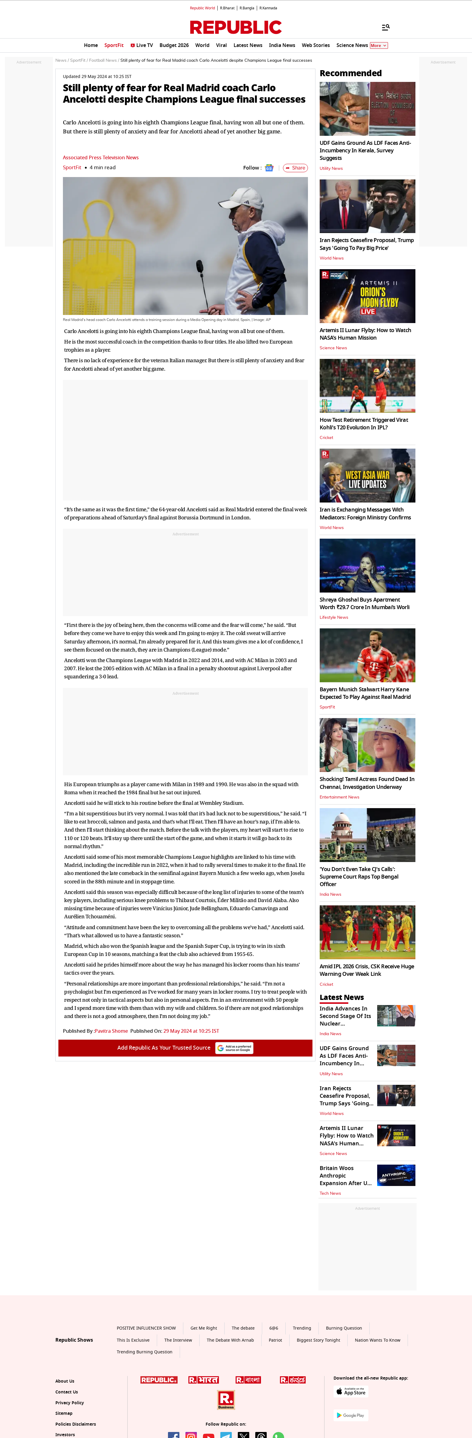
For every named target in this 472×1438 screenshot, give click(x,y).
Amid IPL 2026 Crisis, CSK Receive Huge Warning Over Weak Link (367, 970)
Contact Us (66, 1392)
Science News (333, 348)
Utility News (331, 169)
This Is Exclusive (133, 1340)
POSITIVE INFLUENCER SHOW (146, 1328)
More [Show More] (379, 45)
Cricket (326, 438)
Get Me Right (204, 1328)
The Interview (178, 1340)
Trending (302, 1328)
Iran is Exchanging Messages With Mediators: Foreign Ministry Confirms (365, 513)
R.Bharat (227, 8)
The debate (243, 1328)
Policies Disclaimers (75, 1424)
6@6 (273, 1328)
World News (332, 258)
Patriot (275, 1340)
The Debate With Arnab (230, 1340)
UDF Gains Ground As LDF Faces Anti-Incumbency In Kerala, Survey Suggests (365, 150)
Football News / (104, 60)
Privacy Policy (69, 1403)
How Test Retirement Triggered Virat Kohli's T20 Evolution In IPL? (364, 423)
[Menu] (383, 27)
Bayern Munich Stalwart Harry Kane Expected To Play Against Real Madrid (365, 693)
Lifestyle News (334, 617)
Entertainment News (339, 797)
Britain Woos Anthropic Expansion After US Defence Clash (345, 1179)
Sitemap (64, 1413)
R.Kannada (268, 8)
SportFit (72, 167)
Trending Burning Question (144, 1352)
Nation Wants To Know (377, 1340)
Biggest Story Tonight (318, 1340)
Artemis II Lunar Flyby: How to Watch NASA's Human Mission (365, 334)
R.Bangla (247, 8)
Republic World (202, 8)
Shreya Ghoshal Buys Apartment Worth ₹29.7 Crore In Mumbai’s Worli (364, 603)
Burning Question (344, 1328)
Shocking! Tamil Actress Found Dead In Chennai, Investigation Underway (367, 783)
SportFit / (79, 60)
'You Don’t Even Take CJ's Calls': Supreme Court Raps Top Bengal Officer (359, 876)
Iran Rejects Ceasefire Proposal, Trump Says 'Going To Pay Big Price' (367, 244)
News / (62, 60)
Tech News (330, 1193)
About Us (64, 1381)
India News (330, 894)
